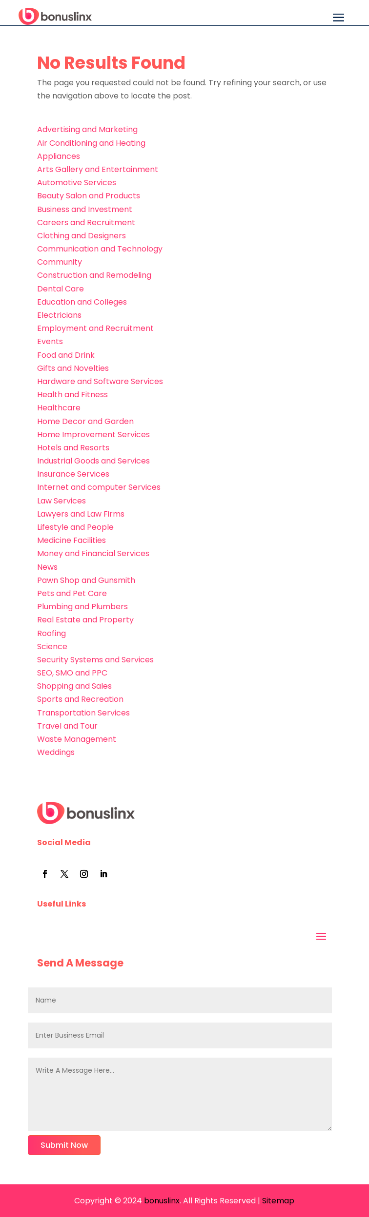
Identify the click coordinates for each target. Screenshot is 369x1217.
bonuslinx (161, 1200)
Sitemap (278, 1200)
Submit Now (64, 1145)
